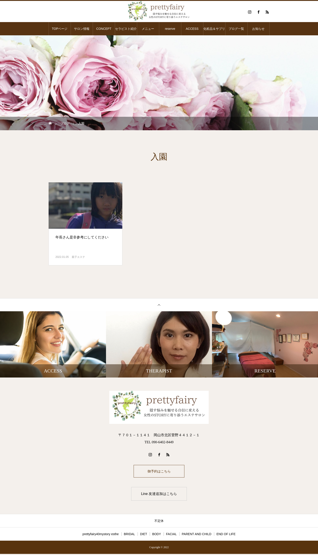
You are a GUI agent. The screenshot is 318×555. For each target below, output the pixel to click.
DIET (143, 535)
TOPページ (60, 28)
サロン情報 (81, 28)
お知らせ (258, 28)
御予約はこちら (159, 472)
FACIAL (171, 535)
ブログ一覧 (236, 28)
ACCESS (192, 28)
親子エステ (78, 257)
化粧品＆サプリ (214, 28)
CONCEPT (103, 28)
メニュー (148, 28)
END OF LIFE (225, 535)
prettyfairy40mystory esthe (100, 535)
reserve (170, 28)
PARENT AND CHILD (196, 535)
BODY (156, 535)
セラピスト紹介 (126, 28)
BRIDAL (129, 535)
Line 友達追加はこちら (159, 495)
